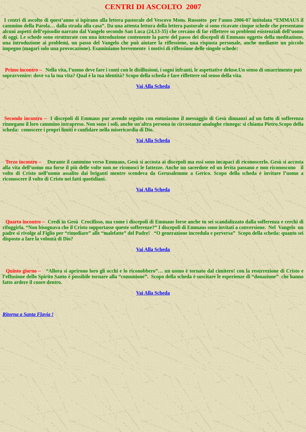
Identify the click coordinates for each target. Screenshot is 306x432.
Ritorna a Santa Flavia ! (28, 314)
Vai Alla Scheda (153, 86)
